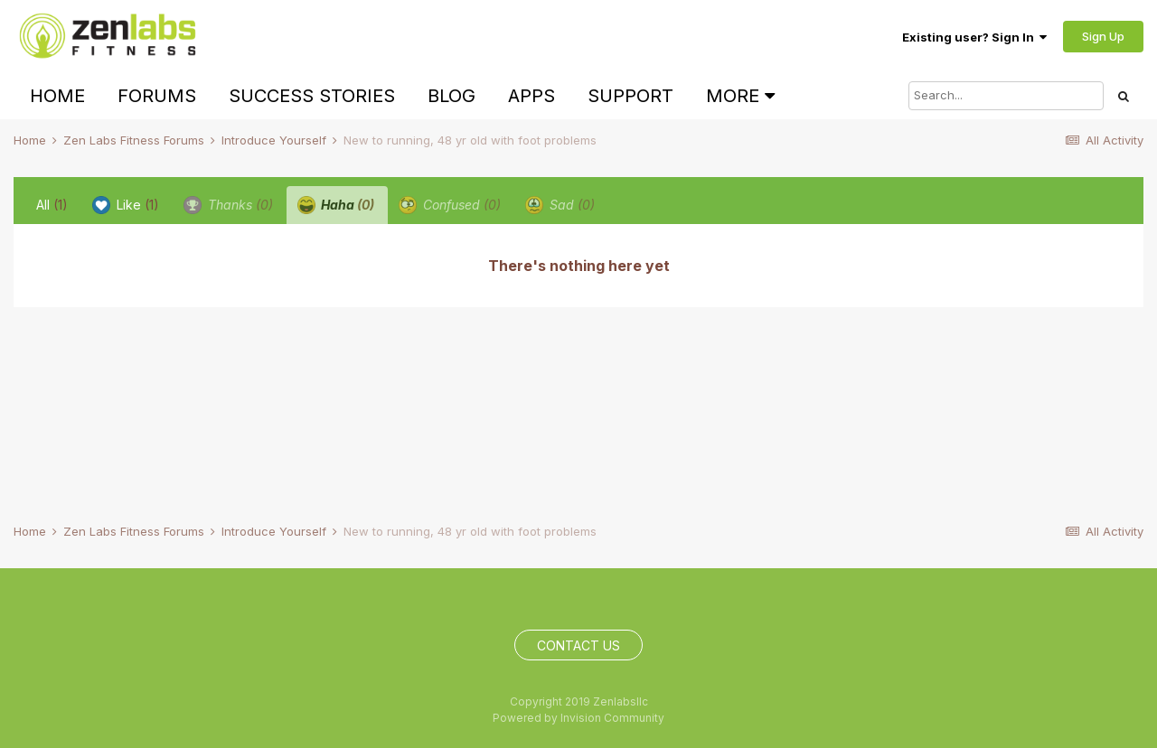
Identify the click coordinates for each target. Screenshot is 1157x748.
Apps (531, 96)
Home (57, 96)
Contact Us (578, 645)
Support (630, 96)
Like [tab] (125, 205)
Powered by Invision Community (578, 718)
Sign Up (1103, 36)
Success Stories (312, 96)
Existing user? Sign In (974, 37)
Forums (157, 96)
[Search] (1006, 95)
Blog (451, 96)
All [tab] (52, 204)
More (740, 96)
